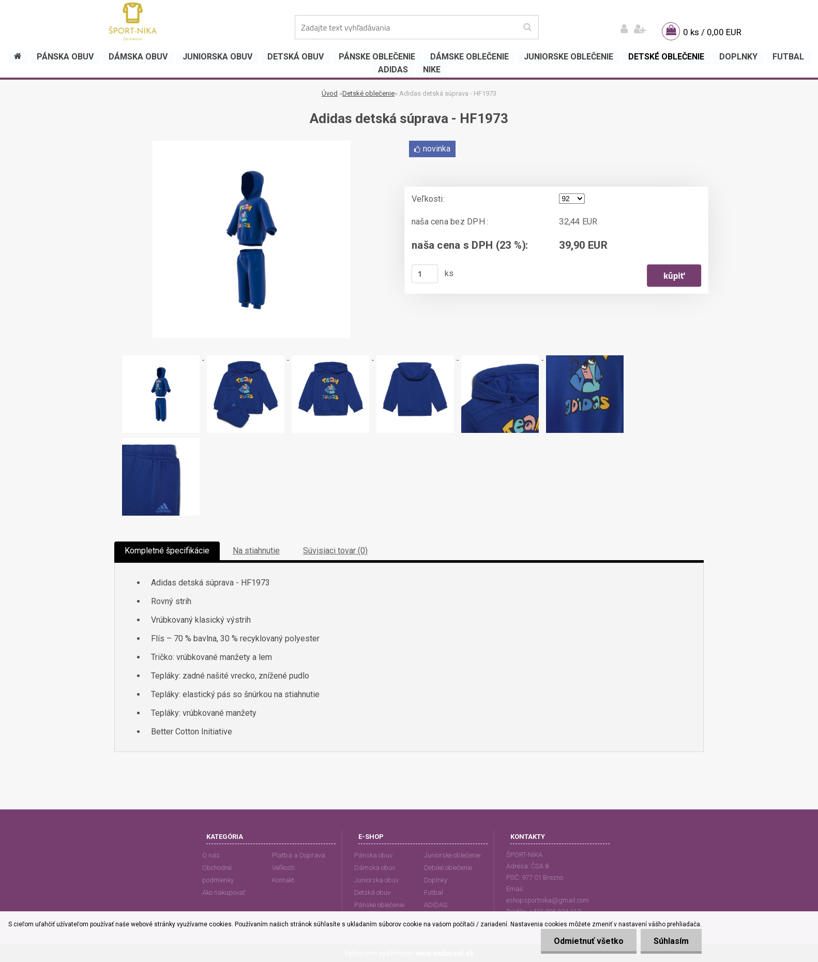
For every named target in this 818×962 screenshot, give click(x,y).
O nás (211, 855)
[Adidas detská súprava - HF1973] (251, 144)
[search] (527, 27)
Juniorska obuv (376, 880)
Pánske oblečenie (379, 905)
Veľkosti (283, 867)
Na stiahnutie (256, 550)
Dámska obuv (374, 867)
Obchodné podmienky (218, 874)
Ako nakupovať (223, 892)
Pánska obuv (373, 855)
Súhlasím (671, 941)
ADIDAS (435, 905)
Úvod (330, 93)
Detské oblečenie (368, 93)
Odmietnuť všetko (589, 941)
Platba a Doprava (298, 855)
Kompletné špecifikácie (167, 550)
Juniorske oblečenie (452, 855)
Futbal (433, 892)
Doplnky (435, 880)
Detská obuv (372, 892)
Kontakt (283, 880)
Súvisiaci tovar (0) (335, 550)
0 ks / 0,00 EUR (712, 32)
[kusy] (425, 273)
